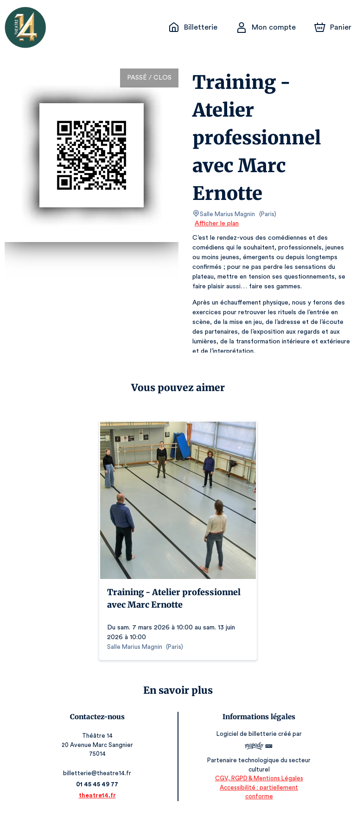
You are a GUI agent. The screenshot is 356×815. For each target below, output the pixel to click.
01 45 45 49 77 (97, 784)
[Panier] (332, 27)
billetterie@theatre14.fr (97, 773)
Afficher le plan (216, 223)
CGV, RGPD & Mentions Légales (259, 787)
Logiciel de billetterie (246, 737)
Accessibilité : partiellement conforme (258, 796)
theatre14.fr (97, 795)
